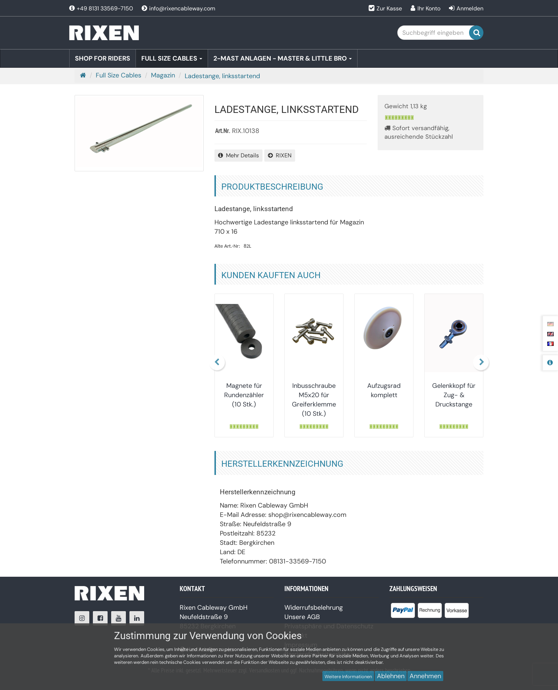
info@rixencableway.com (178, 8)
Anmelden (470, 8)
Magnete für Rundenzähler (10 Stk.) (244, 395)
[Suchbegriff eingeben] (438, 32)
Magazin (163, 75)
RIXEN (280, 155)
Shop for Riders (102, 58)
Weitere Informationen (348, 677)
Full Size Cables (171, 58)
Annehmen (425, 676)
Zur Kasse (389, 8)
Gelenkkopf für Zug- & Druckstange (454, 395)
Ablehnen (391, 676)
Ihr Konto (428, 8)
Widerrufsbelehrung (313, 607)
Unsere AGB (302, 617)
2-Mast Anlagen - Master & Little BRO (282, 58)
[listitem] (402, 612)
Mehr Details (238, 155)
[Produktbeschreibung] (550, 363)
